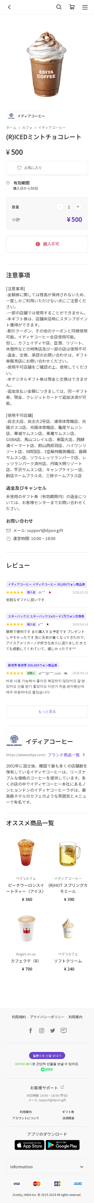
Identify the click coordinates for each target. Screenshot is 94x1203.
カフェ (27, 127)
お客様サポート (47, 1088)
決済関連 (68, 1118)
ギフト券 (68, 1112)
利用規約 (19, 1016)
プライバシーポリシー (47, 1016)
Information (47, 1167)
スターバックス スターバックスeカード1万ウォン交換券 (46, 616)
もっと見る (47, 711)
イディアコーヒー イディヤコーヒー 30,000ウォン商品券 (46, 584)
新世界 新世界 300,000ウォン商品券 (32, 665)
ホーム (11, 127)
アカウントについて (25, 1118)
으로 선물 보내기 (47, 1055)
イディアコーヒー (52, 127)
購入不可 (47, 244)
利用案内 (75, 1016)
